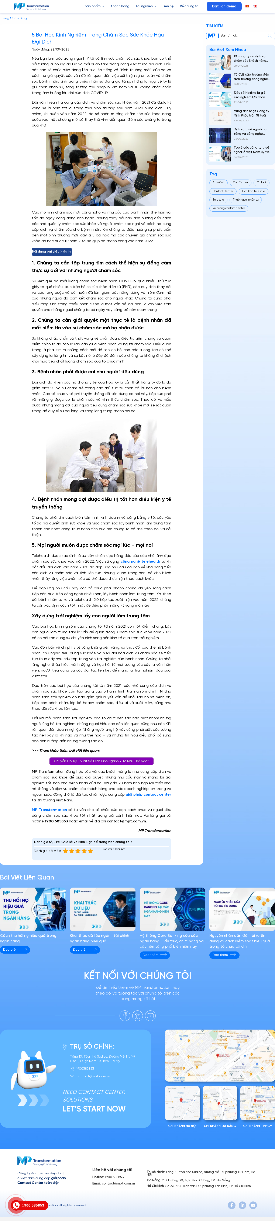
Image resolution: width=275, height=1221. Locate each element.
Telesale (218, 199)
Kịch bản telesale (253, 191)
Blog (23, 18)
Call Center (240, 182)
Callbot (261, 182)
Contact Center (223, 191)
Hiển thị (66, 251)
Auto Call (218, 182)
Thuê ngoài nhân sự (245, 199)
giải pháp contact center (148, 795)
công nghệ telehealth (140, 562)
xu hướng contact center (229, 208)
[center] (270, 36)
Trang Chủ (8, 18)
